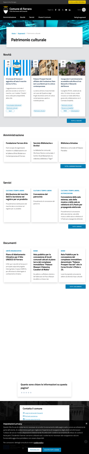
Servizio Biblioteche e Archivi (42, 144)
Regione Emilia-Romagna (9, 2)
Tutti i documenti (76, 287)
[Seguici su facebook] (54, 9)
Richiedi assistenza (30, 416)
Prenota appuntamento (31, 419)
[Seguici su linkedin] (68, 9)
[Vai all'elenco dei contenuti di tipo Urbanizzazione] (75, 111)
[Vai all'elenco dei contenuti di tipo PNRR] (65, 111)
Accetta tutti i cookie (51, 450)
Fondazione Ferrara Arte (17, 143)
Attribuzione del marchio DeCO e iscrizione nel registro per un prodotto (17, 197)
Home (14, 33)
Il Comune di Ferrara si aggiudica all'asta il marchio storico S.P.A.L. (16, 81)
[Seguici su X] (61, 9)
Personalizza (34, 450)
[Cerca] (84, 10)
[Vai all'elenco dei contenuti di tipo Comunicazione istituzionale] (14, 105)
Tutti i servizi (77, 226)
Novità (22, 17)
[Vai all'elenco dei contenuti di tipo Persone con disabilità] (67, 108)
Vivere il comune (44, 17)
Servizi (31, 17)
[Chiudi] (86, 423)
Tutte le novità (76, 121)
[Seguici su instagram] (58, 9)
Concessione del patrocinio (40, 195)
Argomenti (21, 33)
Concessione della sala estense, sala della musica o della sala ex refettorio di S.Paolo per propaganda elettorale (71, 202)
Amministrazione (9, 17)
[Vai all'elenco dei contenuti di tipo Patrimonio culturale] (12, 108)
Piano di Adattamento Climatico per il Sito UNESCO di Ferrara (15, 257)
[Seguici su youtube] (64, 9)
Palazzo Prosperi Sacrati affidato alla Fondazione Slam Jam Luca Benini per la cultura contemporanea (44, 82)
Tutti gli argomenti (80, 17)
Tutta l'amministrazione (73, 166)
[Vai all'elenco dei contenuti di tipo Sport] (10, 111)
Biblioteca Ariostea (69, 143)
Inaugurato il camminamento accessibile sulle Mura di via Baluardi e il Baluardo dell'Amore (71, 82)
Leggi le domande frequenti (33, 413)
